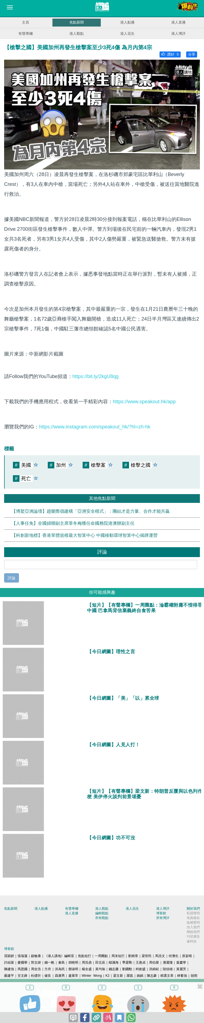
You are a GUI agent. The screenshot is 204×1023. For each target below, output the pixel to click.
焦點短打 (84, 956)
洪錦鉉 (154, 969)
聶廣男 (60, 976)
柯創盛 (141, 969)
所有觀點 (101, 918)
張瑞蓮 (22, 956)
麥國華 (22, 962)
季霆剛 (127, 962)
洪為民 (60, 969)
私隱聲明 (193, 913)
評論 (11, 578)
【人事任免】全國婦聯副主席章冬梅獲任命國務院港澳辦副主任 (73, 523)
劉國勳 (127, 969)
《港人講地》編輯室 (59, 956)
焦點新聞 (76, 22)
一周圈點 (101, 956)
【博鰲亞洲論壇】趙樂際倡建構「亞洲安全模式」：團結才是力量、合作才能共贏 (91, 511)
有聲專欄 (25, 33)
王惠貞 (141, 962)
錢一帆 (49, 962)
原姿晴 (187, 956)
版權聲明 (193, 922)
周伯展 (154, 962)
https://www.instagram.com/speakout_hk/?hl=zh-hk (94, 427)
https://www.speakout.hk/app (144, 401)
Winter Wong (92, 976)
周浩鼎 (87, 962)
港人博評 (178, 33)
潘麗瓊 (168, 962)
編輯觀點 (101, 913)
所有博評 (162, 918)
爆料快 (192, 941)
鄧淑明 (73, 969)
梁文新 (118, 976)
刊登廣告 (193, 936)
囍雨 (194, 976)
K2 (107, 976)
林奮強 (182, 976)
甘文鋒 (22, 976)
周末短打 (118, 956)
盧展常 (73, 976)
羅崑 (130, 976)
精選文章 (167, 976)
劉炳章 (133, 956)
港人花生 (127, 33)
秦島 (61, 962)
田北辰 (100, 962)
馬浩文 (160, 956)
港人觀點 (76, 33)
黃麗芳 (181, 969)
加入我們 (193, 927)
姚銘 (140, 976)
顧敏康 (36, 956)
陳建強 (9, 969)
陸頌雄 (168, 969)
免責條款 (193, 918)
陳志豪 (152, 976)
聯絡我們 (193, 932)
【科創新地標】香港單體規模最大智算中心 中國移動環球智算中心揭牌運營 (85, 535)
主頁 (25, 22)
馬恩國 (22, 969)
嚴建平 (9, 976)
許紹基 (9, 962)
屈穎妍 (9, 956)
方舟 (47, 969)
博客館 (161, 913)
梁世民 (147, 956)
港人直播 (178, 22)
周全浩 (36, 969)
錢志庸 (114, 969)
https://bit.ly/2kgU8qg (95, 376)
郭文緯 (36, 962)
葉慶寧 (181, 962)
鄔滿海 (114, 962)
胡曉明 (73, 962)
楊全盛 (87, 969)
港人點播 (127, 22)
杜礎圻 (36, 976)
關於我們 (193, 908)
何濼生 (173, 956)
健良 (47, 976)
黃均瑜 (100, 969)
